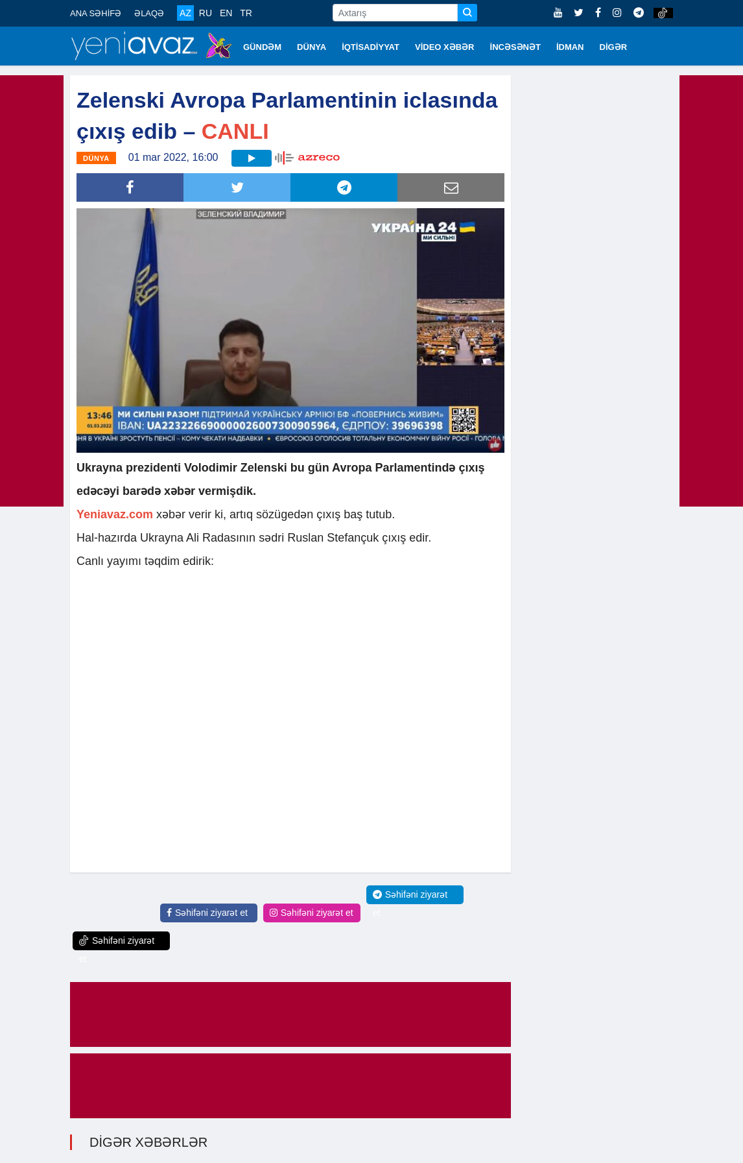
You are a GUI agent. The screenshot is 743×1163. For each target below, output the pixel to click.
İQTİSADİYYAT (370, 47)
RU (205, 13)
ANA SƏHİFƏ (95, 13)
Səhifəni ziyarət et (207, 912)
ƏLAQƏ (149, 13)
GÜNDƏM (262, 47)
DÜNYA (311, 47)
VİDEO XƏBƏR (445, 47)
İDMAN (570, 47)
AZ (185, 13)
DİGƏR (614, 47)
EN (226, 13)
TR (246, 13)
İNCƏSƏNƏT (515, 47)
